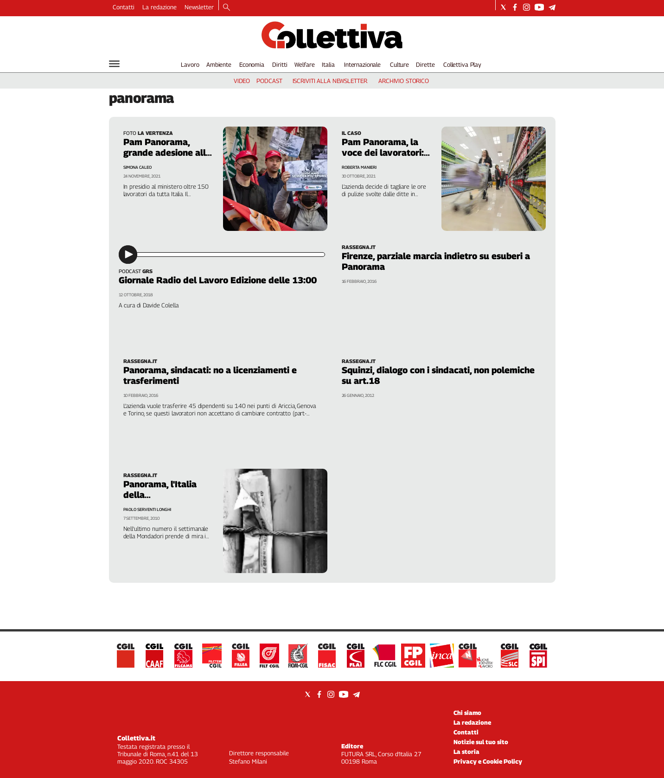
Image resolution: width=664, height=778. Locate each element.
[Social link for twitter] (503, 7)
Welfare (304, 64)
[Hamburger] (114, 63)
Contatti (123, 7)
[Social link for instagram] (526, 7)
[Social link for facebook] (514, 7)
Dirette (425, 64)
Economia (251, 64)
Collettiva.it (136, 738)
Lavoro (190, 64)
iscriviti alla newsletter (330, 80)
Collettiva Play (462, 64)
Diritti (279, 64)
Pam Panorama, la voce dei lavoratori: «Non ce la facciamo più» (384, 158)
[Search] (226, 8)
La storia (466, 751)
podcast (269, 80)
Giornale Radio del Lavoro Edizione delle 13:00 (218, 280)
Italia (328, 64)
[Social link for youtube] (539, 7)
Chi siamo (467, 712)
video (242, 80)
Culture (399, 64)
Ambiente (218, 64)
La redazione (159, 7)
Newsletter (199, 7)
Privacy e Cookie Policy (487, 761)
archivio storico (403, 80)
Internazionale (362, 64)
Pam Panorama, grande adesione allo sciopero (167, 152)
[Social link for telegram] (552, 7)
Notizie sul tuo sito (480, 742)
